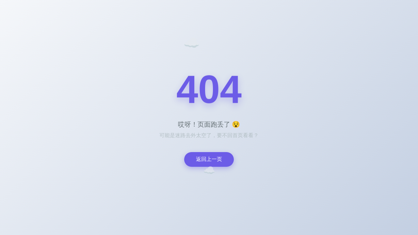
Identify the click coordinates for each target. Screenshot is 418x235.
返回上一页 (209, 159)
